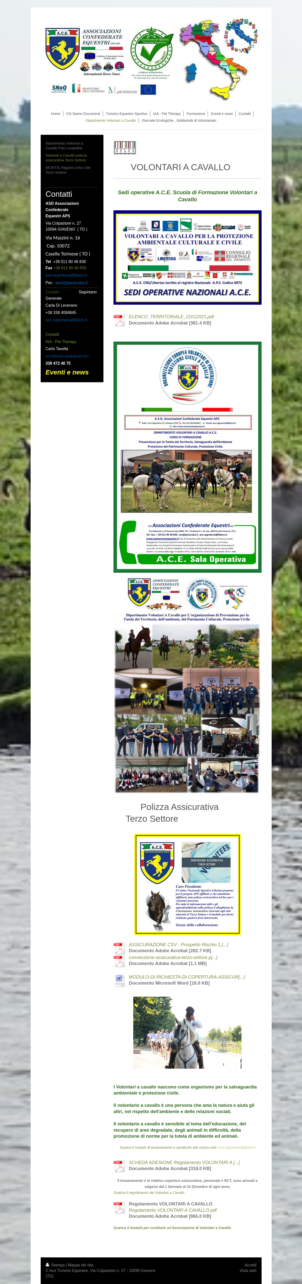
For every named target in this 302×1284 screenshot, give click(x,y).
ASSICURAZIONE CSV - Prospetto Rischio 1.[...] (178, 944)
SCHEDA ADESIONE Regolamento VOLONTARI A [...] (184, 1162)
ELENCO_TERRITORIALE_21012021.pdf (171, 316)
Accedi (251, 1265)
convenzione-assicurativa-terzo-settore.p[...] (173, 957)
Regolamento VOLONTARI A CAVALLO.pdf (173, 1210)
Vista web (247, 1270)
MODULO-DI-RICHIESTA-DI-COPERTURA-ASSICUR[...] (187, 977)
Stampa (56, 1265)
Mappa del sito (80, 1265)
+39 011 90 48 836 (69, 268)
